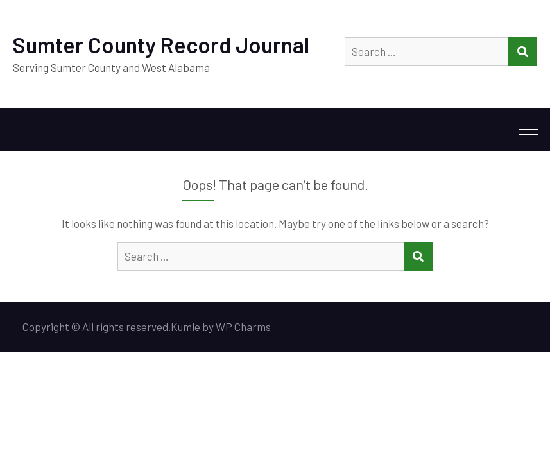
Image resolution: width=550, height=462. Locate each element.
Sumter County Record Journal (161, 44)
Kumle (185, 326)
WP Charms (243, 326)
